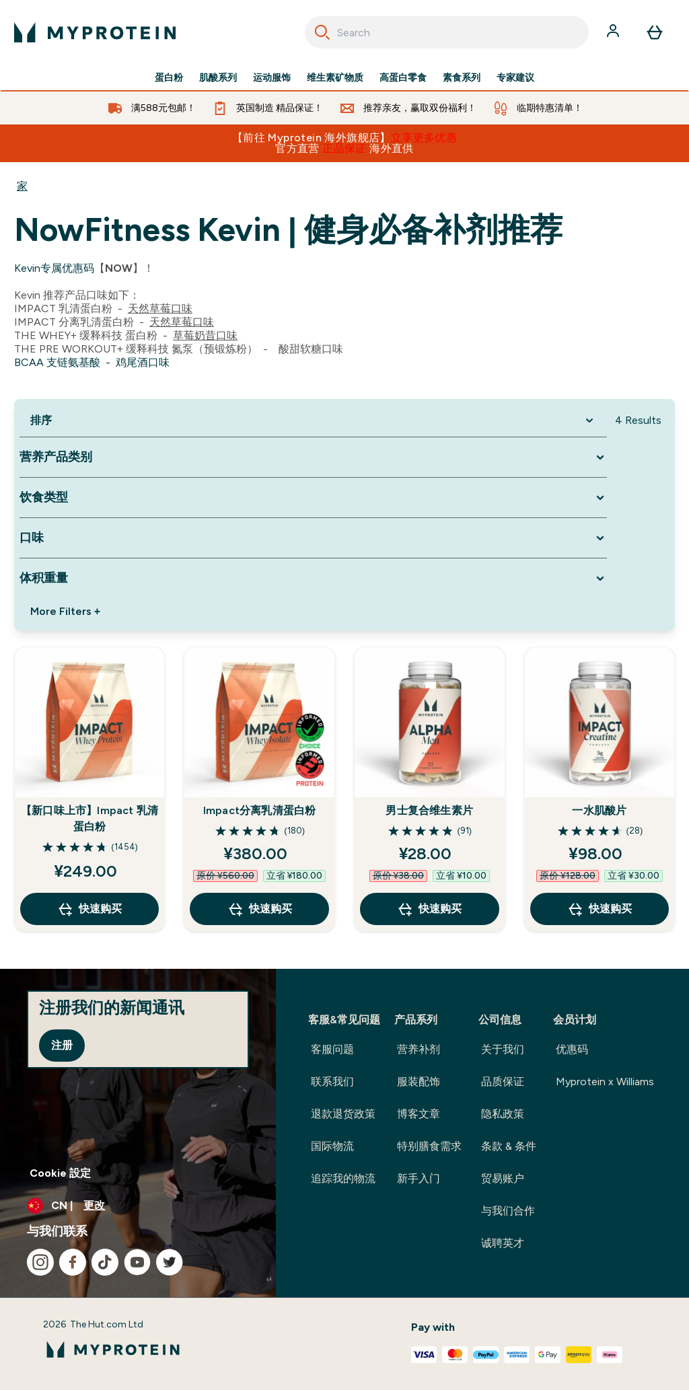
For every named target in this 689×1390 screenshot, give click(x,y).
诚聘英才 (502, 1243)
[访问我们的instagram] (40, 1262)
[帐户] (614, 32)
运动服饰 (272, 78)
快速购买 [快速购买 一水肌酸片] (599, 909)
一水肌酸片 (599, 810)
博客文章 (418, 1113)
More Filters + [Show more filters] (65, 611)
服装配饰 (418, 1081)
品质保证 (502, 1081)
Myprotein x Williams (605, 1081)
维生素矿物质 (335, 78)
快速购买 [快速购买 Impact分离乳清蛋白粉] (259, 909)
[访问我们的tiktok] (105, 1262)
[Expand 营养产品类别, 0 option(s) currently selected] (313, 457)
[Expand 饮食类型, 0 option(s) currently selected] (313, 497)
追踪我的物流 (343, 1178)
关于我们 (502, 1049)
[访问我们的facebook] (72, 1262)
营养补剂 (418, 1049)
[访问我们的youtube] (137, 1262)
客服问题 (332, 1049)
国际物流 (332, 1146)
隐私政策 (502, 1113)
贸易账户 (502, 1178)
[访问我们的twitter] (169, 1262)
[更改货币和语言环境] (138, 1206)
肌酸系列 (218, 78)
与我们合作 (508, 1210)
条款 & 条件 (508, 1146)
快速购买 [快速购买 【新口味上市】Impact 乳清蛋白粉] (89, 909)
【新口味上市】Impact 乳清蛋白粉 (89, 818)
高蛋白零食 (403, 78)
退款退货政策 (343, 1113)
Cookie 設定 (60, 1173)
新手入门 (418, 1178)
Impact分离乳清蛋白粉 (259, 810)
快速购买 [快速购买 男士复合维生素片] (429, 909)
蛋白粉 (169, 78)
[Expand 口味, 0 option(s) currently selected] (313, 537)
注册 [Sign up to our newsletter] (62, 1045)
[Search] (322, 32)
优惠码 (572, 1049)
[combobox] (447, 32)
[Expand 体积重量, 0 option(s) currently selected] (313, 578)
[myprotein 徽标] (95, 32)
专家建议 (515, 78)
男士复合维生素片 (429, 810)
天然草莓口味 (160, 308)
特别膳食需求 (429, 1146)
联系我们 (332, 1081)
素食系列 (461, 78)
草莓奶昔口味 (205, 335)
